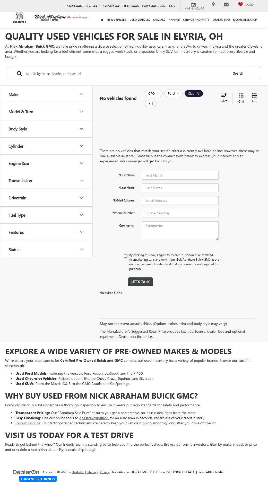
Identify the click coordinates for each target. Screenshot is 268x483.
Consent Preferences (38, 479)
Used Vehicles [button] (139, 20)
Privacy (105, 464)
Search (238, 73)
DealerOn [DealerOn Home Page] (78, 464)
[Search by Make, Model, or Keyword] (126, 73)
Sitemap (92, 464)
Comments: (126, 218)
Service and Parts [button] (196, 20)
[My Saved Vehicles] (246, 4)
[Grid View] (240, 94)
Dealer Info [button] (221, 20)
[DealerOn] (26, 464)
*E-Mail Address (123, 192)
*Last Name (126, 180)
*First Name (126, 167)
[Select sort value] (225, 94)
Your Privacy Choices (134, 479)
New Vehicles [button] (116, 20)
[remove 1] (154, 94)
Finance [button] (174, 20)
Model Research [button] (245, 20)
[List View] (254, 94)
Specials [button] (159, 20)
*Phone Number (123, 205)
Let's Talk (140, 273)
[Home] (102, 20)
